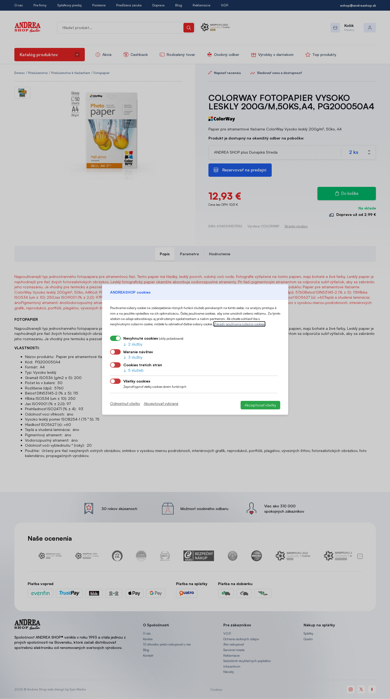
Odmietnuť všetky (125, 403)
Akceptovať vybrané (161, 403)
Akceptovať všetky (260, 405)
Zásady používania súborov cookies (239, 324)
